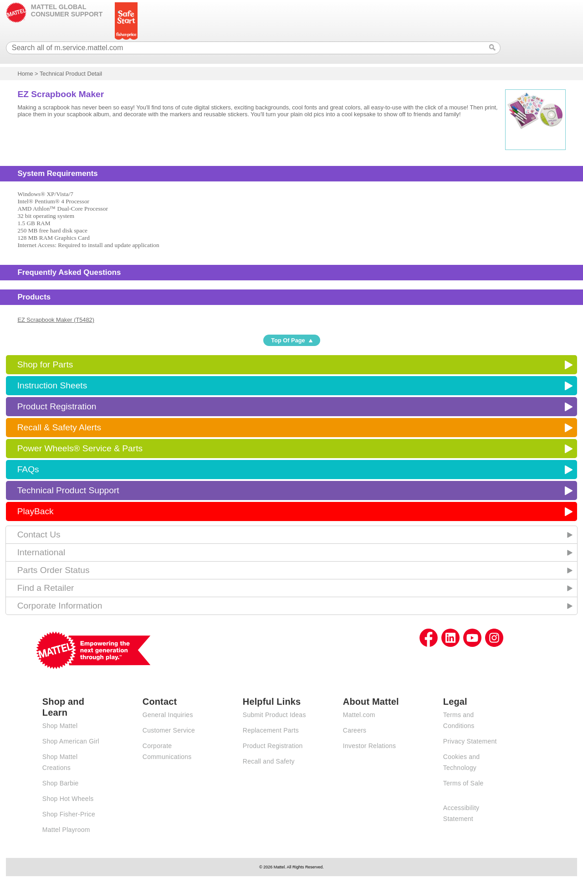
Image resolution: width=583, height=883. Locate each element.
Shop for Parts (45, 364)
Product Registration (57, 406)
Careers (355, 730)
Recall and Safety (269, 761)
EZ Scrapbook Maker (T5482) (55, 319)
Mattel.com (359, 714)
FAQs (28, 469)
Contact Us (39, 534)
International (41, 552)
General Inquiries (168, 714)
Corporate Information (59, 605)
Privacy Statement (470, 741)
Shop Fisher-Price (68, 814)
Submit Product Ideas (274, 714)
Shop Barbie (60, 783)
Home (25, 73)
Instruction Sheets (52, 385)
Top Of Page (288, 340)
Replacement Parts (271, 730)
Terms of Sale (463, 783)
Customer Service (169, 730)
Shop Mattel (59, 725)
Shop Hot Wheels (68, 798)
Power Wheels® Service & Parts (80, 448)
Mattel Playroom (66, 829)
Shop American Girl (70, 741)
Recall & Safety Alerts (59, 427)
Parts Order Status (53, 570)
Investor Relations (369, 745)
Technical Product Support (68, 490)
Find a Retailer (45, 588)
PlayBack (35, 511)
